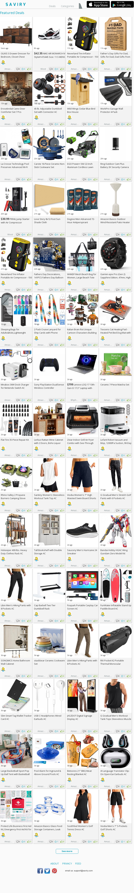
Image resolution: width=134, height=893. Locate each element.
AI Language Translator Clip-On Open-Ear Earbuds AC (115, 772)
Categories (67, 6)
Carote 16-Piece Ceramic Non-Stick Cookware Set (49, 165)
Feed (78, 863)
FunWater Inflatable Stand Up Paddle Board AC (115, 607)
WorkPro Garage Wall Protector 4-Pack (111, 110)
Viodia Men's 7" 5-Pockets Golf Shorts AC (113, 827)
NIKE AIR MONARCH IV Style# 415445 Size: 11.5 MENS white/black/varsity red (49, 57)
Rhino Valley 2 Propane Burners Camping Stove (13, 496)
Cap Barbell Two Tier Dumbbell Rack (44, 607)
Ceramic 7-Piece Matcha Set (114, 384)
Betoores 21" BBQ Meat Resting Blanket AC (79, 772)
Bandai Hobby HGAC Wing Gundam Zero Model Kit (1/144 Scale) (113, 553)
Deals (52, 6)
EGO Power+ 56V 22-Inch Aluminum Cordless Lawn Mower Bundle (80, 167)
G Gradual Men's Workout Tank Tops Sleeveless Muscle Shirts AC (115, 719)
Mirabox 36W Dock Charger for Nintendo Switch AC (15, 386)
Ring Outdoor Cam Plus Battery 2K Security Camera (114, 165)
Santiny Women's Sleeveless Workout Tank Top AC (49, 496)
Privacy (67, 863)
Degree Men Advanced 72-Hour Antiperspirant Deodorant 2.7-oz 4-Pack (81, 222)
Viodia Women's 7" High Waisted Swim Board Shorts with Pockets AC (81, 498)
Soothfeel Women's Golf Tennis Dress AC (80, 827)
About (54, 863)
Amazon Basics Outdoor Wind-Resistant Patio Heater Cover (115, 222)
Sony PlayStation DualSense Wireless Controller (49, 386)
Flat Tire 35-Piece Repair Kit (15, 439)
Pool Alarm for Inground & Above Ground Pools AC (47, 772)
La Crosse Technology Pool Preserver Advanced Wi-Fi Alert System (15, 167)
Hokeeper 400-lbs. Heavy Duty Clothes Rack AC (14, 552)
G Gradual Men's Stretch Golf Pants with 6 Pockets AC (115, 496)
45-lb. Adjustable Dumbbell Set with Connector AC (48, 110)
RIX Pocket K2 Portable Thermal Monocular (112, 662)
